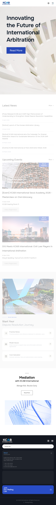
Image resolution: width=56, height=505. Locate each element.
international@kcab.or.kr (11, 466)
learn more (50, 335)
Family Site (8, 446)
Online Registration (10, 212)
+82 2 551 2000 (9, 463)
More (50, 107)
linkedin (48, 440)
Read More (27, 393)
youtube (52, 440)
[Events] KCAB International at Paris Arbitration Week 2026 (24, 150)
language (48, 3)
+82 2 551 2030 (9, 465)
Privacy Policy (29, 502)
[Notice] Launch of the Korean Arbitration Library (20, 127)
